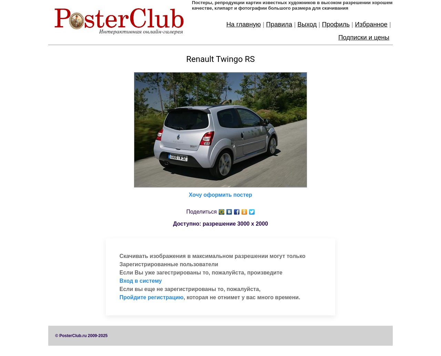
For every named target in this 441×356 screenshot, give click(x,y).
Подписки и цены (363, 37)
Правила (279, 24)
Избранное (371, 24)
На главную (243, 24)
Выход (307, 24)
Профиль (336, 24)
